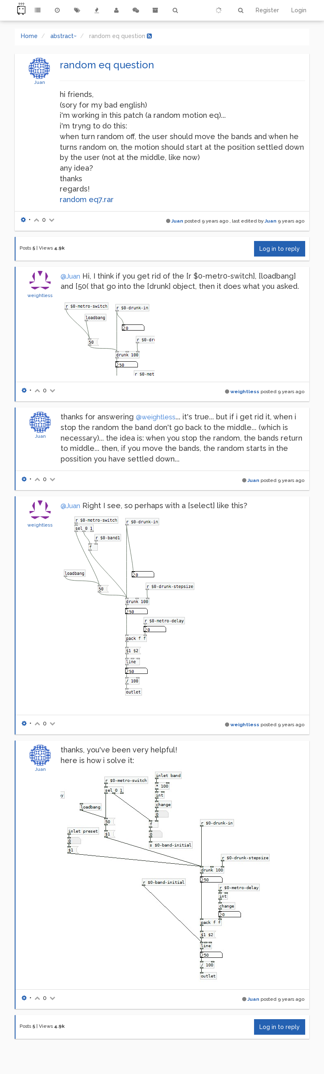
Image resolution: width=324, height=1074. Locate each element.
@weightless (156, 417)
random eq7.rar (87, 199)
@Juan (70, 276)
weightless (40, 295)
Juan (39, 82)
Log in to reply (279, 248)
